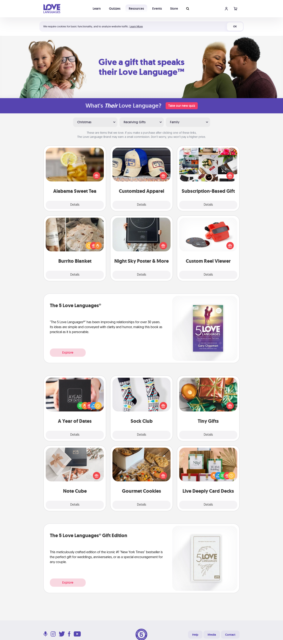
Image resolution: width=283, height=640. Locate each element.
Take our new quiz (181, 105)
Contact (230, 635)
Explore (67, 352)
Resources (136, 8)
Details (75, 205)
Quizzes (114, 8)
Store (174, 8)
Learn (97, 8)
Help (195, 635)
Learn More (136, 26)
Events (157, 8)
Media (212, 635)
